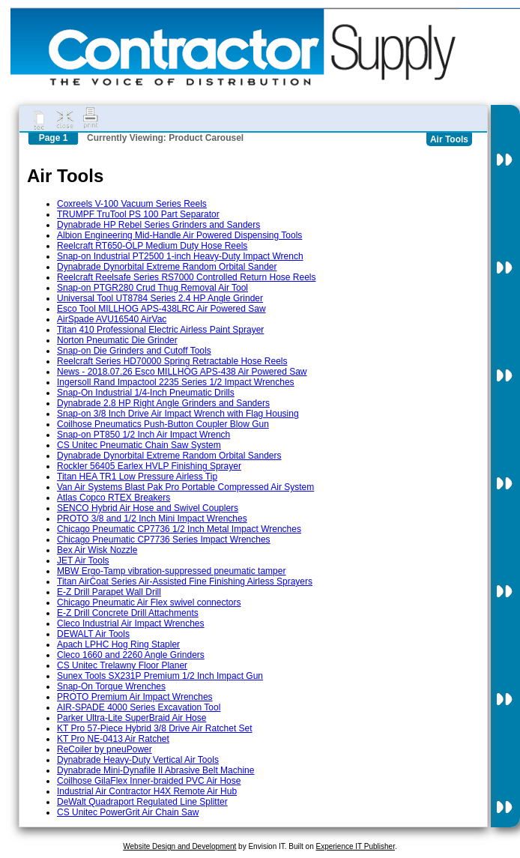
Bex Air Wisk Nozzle (97, 550)
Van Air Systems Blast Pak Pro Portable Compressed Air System (185, 487)
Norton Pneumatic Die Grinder (117, 340)
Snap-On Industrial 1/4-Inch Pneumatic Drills (146, 392)
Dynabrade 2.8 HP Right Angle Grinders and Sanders (163, 403)
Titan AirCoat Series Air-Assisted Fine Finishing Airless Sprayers (184, 581)
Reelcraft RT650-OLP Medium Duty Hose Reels (152, 246)
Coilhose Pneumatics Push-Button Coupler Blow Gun (163, 424)
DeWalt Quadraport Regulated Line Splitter (142, 802)
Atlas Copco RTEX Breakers (113, 497)
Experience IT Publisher (354, 846)
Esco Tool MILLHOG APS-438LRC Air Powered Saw (161, 308)
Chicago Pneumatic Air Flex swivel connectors (149, 602)
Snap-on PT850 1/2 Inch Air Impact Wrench (143, 434)
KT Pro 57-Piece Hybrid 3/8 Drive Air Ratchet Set (155, 728)
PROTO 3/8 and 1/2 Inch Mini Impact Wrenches (152, 518)
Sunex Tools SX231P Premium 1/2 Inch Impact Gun (160, 676)
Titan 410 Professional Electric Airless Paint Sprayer (160, 329)
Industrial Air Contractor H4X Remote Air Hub (147, 791)
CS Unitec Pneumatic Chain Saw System (139, 445)
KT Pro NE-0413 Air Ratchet (113, 739)
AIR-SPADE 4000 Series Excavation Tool (138, 707)
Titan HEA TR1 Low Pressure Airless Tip (137, 476)
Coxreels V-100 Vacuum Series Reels (132, 204)
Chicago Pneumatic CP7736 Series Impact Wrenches (163, 539)
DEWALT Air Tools (93, 634)
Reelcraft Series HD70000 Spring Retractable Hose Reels (172, 361)
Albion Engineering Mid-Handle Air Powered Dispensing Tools (179, 235)
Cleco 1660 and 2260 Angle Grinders (131, 655)
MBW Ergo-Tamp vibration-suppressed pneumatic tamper (171, 571)
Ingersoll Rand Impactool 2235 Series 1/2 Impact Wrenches (175, 382)
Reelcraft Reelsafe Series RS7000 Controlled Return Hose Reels (186, 277)
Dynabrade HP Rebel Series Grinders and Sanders (158, 225)
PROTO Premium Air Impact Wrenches (135, 697)
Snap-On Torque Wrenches (111, 686)
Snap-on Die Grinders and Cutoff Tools (134, 350)
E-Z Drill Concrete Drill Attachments (128, 613)
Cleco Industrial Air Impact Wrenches (131, 623)
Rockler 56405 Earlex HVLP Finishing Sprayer (149, 466)
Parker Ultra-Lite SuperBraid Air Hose (131, 718)
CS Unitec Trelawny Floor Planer (122, 665)
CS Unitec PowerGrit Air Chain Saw (128, 812)
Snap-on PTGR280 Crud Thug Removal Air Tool (152, 288)
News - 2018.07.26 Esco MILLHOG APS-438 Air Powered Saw (182, 371)
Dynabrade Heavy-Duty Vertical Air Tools (138, 760)
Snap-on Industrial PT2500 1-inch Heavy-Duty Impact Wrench (180, 256)
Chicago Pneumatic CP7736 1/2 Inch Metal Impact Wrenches (179, 529)
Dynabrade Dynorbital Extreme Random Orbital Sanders (169, 455)
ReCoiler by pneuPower (104, 749)
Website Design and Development (179, 846)
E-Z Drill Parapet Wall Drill (109, 592)
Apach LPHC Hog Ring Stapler (118, 644)
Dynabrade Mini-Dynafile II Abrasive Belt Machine (155, 770)
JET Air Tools (83, 560)
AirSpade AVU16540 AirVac (111, 319)
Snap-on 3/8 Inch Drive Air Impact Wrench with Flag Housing (178, 413)
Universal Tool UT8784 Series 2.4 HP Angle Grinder (160, 298)
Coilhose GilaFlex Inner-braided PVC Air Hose (149, 781)
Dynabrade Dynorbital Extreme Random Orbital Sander (166, 267)
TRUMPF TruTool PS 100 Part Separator (138, 214)
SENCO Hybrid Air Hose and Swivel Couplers (147, 508)
